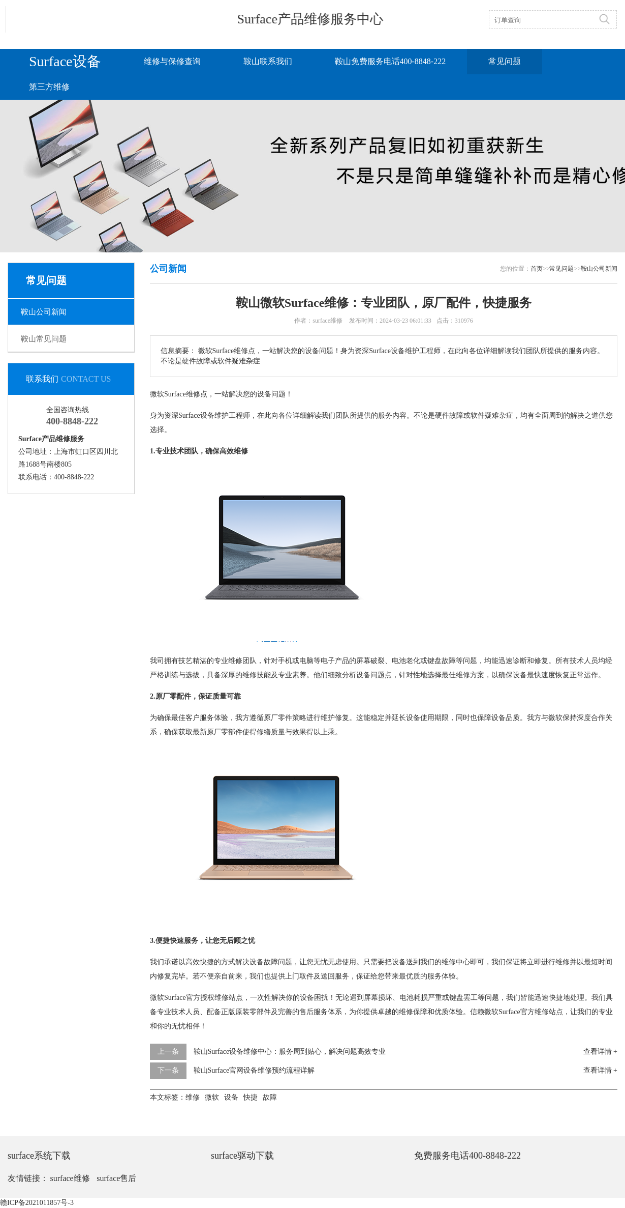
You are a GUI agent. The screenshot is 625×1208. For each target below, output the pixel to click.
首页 (536, 268)
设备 (264, 394)
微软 (157, 394)
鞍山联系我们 (267, 61)
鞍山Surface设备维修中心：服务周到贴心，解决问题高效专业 (290, 1051)
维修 (193, 394)
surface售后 (116, 1178)
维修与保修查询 (172, 61)
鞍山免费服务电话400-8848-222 (390, 61)
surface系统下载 (39, 1156)
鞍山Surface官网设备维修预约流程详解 (254, 1070)
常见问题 (504, 61)
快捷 (207, 962)
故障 (456, 415)
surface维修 (70, 1178)
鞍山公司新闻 (44, 312)
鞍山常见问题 (44, 339)
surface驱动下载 (242, 1156)
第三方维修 (49, 86)
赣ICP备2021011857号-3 (37, 1202)
